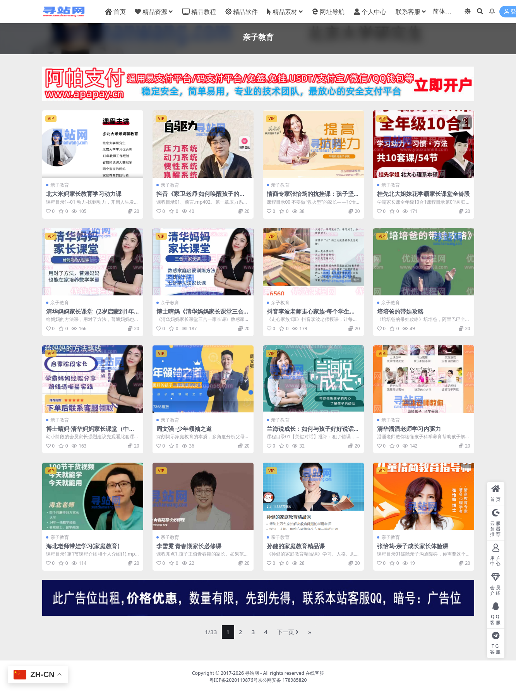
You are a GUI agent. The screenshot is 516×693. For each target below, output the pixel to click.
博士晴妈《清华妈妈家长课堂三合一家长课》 (202, 314)
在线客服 (314, 673)
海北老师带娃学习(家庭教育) (83, 546)
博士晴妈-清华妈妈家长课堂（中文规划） (90, 432)
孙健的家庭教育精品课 (296, 546)
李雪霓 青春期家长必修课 (189, 546)
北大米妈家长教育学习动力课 (84, 193)
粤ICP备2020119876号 (233, 680)
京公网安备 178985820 (282, 680)
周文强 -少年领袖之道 (184, 428)
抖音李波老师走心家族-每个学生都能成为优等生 (311, 314)
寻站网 (252, 673)
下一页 (288, 632)
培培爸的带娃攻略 (400, 311)
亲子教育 (59, 185)
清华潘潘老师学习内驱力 (409, 428)
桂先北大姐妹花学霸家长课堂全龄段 (423, 193)
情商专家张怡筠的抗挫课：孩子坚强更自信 (313, 197)
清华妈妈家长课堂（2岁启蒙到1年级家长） (90, 314)
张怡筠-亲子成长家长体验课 (413, 546)
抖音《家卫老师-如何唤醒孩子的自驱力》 (200, 197)
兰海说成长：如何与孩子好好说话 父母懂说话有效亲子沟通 (310, 432)
